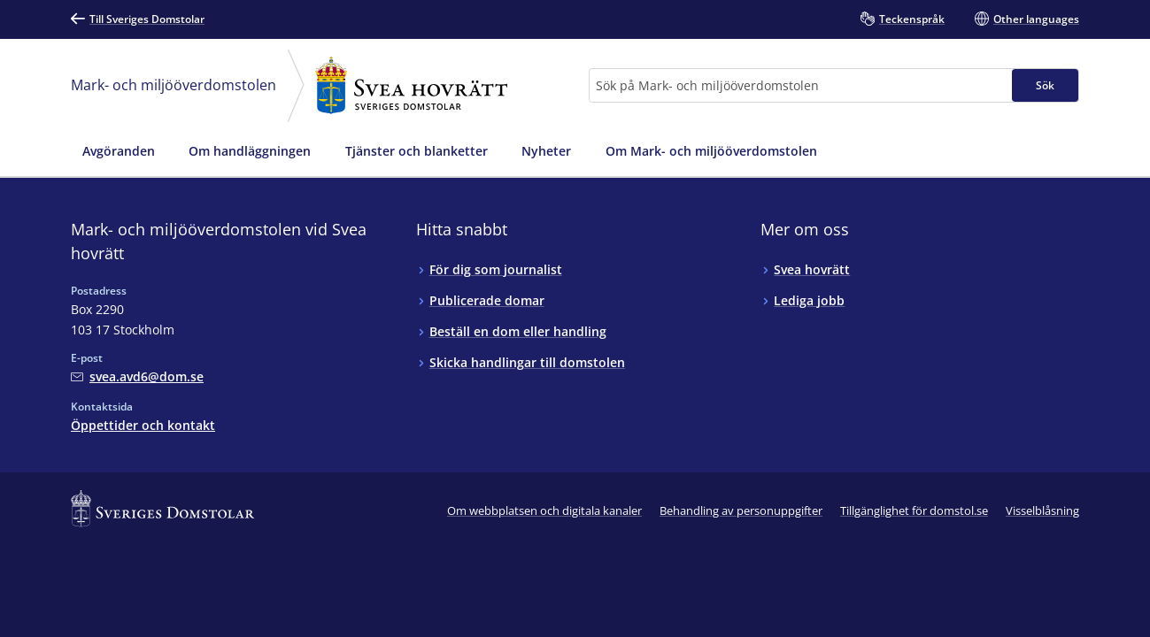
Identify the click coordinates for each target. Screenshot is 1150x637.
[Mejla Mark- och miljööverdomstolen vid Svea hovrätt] (137, 376)
